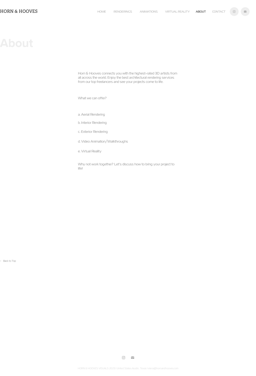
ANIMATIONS (149, 11)
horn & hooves (19, 11)
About (201, 11)
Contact (218, 11)
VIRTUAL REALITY (177, 11)
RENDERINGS (123, 11)
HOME (101, 11)
